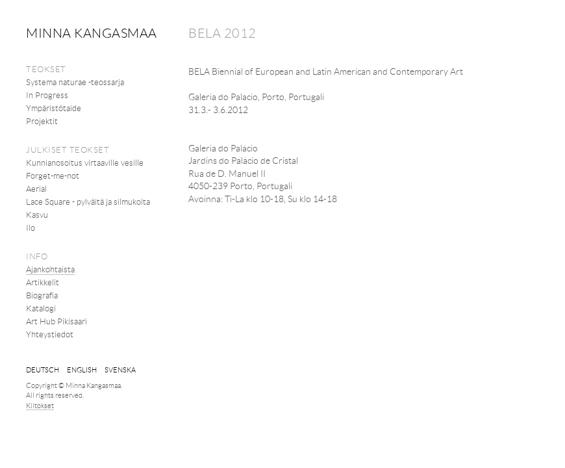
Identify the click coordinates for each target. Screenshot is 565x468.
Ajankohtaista (50, 269)
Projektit (42, 121)
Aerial (36, 188)
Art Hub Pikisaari (56, 321)
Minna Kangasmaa (91, 32)
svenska (120, 369)
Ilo (30, 227)
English (82, 369)
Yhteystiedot (49, 334)
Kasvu (37, 214)
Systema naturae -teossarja (75, 82)
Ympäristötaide (53, 108)
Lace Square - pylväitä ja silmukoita (88, 201)
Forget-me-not (52, 175)
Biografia (42, 295)
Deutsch (42, 369)
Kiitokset (40, 405)
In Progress (47, 95)
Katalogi (41, 308)
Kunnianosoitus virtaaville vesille (85, 162)
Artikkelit (42, 282)
